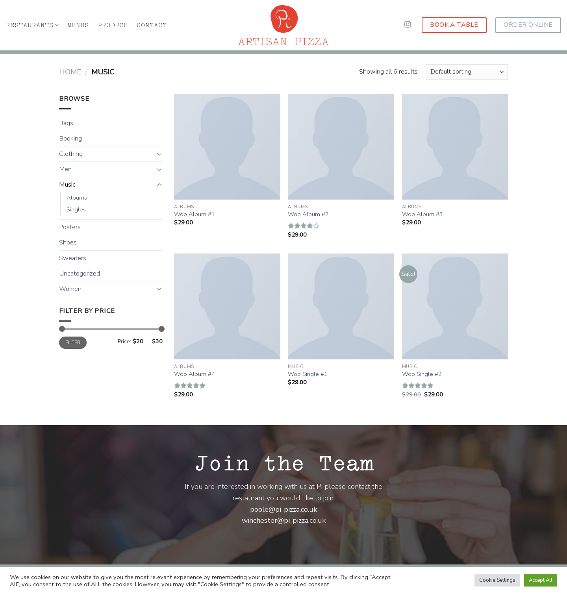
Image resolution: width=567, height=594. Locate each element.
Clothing (71, 154)
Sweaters (72, 258)
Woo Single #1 (308, 374)
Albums (77, 198)
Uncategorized (79, 273)
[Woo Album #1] (227, 147)
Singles (76, 209)
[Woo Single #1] (341, 307)
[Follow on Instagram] (407, 25)
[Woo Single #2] (455, 307)
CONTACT (152, 25)
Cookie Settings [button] (497, 580)
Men (65, 169)
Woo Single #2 (422, 374)
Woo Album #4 (194, 374)
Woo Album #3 (422, 214)
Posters (70, 227)
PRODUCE (113, 25)
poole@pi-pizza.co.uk (283, 509)
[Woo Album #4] (227, 307)
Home (70, 72)
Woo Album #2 (308, 214)
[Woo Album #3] (455, 147)
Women (70, 289)
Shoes (68, 242)
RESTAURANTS (32, 25)
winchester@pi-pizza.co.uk (284, 520)
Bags (66, 123)
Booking (70, 138)
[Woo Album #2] (341, 147)
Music (67, 184)
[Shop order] (467, 72)
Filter (73, 342)
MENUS (78, 25)
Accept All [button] (540, 580)
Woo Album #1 (194, 214)
